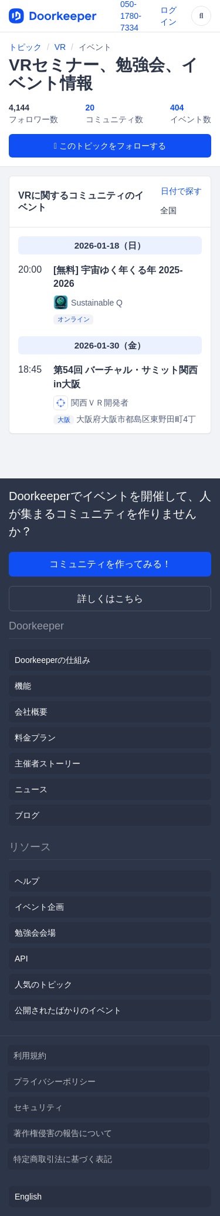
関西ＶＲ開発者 (90, 403)
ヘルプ (27, 881)
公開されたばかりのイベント (68, 1010)
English (28, 1196)
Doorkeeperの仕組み (52, 660)
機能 (23, 686)
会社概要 (31, 711)
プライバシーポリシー (54, 1081)
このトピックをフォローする (110, 145)
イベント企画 (39, 907)
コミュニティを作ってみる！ (110, 564)
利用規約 (29, 1055)
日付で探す (181, 191)
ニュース (31, 789)
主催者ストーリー (47, 763)
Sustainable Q (88, 302)
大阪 (63, 419)
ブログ (27, 815)
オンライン (73, 319)
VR (60, 47)
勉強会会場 (35, 932)
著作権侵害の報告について (62, 1133)
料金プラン (35, 737)
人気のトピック (43, 984)
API (21, 958)
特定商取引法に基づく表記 (62, 1159)
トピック (25, 47)
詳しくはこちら (110, 599)
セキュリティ (38, 1107)
